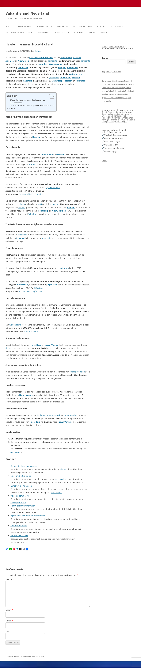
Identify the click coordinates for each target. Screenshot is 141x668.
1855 (39, 204)
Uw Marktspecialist (19, 535)
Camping (101, 26)
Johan (38, 51)
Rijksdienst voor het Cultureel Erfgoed (27, 515)
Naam (9, 610)
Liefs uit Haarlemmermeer (22, 505)
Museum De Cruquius (20, 476)
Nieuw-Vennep (56, 64)
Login (104, 160)
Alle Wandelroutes (18, 525)
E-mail (9, 620)
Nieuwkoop (23, 61)
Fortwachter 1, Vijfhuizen (30, 291)
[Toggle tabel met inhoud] (50, 96)
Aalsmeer (10, 61)
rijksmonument (53, 187)
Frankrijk (127, 114)
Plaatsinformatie (24, 26)
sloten (22, 204)
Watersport (62, 26)
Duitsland (118, 114)
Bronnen (12, 108)
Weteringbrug (75, 74)
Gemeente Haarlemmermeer (23, 466)
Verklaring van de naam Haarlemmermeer (29, 100)
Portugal (105, 119)
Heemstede (81, 80)
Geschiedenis (18, 103)
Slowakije (124, 119)
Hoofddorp (43, 64)
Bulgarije (120, 112)
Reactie (10, 579)
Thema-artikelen (44, 26)
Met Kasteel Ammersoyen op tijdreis (116, 87)
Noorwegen (117, 117)
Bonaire (111, 112)
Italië (125, 116)
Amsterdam (66, 57)
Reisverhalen (43, 32)
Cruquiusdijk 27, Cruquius (31, 194)
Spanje (132, 119)
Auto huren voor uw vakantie (19, 32)
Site (7, 631)
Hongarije (117, 116)
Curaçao (128, 112)
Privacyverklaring (12, 656)
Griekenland (107, 116)
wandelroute (15, 324)
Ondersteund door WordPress (32, 656)
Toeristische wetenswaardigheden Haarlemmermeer (33, 105)
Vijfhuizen (23, 67)
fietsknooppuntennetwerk (48, 415)
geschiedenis (61, 479)
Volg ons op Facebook (111, 71)
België (104, 112)
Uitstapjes (78, 32)
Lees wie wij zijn (110, 151)
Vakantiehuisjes (117, 26)
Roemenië (114, 119)
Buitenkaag (72, 67)
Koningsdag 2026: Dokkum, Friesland (117, 81)
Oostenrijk (128, 117)
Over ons (105, 32)
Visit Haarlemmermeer (20, 495)
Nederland (107, 117)
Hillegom (68, 80)
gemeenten (54, 77)
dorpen (21, 207)
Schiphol (62, 67)
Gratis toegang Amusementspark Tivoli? (118, 84)
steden (32, 164)
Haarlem (77, 57)
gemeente (52, 61)
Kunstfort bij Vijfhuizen (21, 486)
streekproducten (77, 371)
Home (8, 26)
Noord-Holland (45, 57)
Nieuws (92, 32)
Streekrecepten (62, 32)
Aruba (132, 110)
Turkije (105, 121)
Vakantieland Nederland (27, 13)
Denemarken (107, 114)
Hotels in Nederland (82, 26)
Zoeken (105, 58)
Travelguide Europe (118, 121)
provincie (33, 57)
